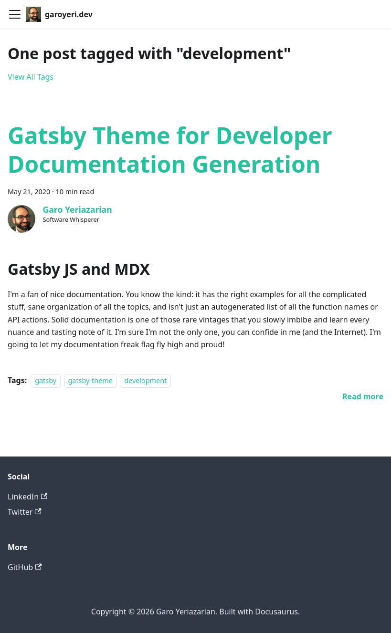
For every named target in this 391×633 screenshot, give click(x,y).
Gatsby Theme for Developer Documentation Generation (170, 149)
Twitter (25, 512)
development (145, 380)
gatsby (45, 380)
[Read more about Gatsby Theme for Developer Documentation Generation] (362, 396)
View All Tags (30, 77)
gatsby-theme (90, 380)
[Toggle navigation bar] (15, 14)
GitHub (25, 567)
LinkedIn (27, 496)
